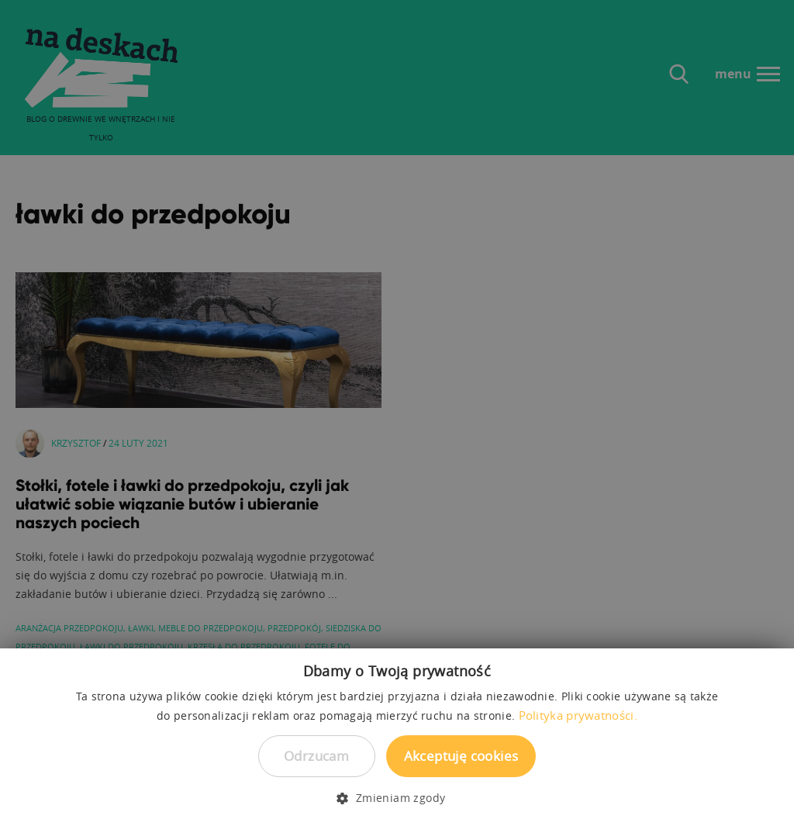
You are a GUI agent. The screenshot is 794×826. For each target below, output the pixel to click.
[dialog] (397, 413)
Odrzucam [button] (316, 756)
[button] (396, 798)
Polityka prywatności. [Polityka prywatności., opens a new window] (578, 715)
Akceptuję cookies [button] (461, 756)
